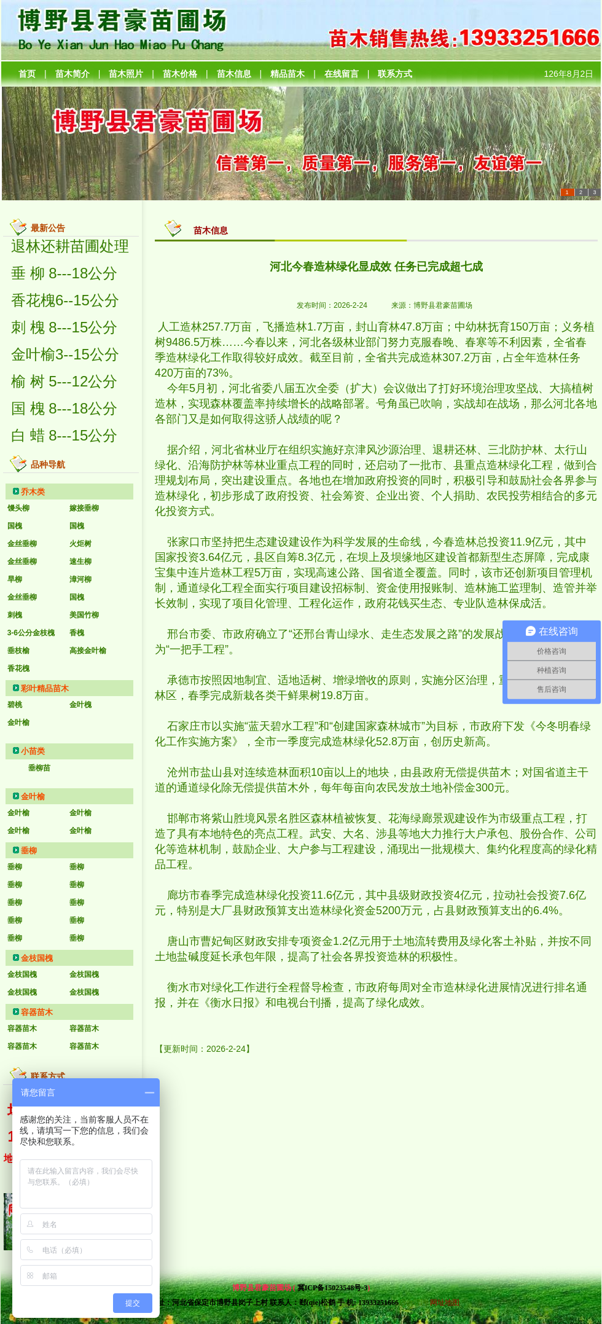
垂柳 (29, 850)
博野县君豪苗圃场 (442, 305)
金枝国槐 (37, 958)
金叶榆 (33, 796)
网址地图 (444, 1302)
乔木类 (33, 491)
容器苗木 (37, 1012)
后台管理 (413, 1302)
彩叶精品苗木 (45, 688)
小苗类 (33, 751)
